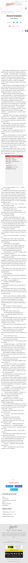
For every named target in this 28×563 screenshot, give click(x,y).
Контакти (17, 1)
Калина (4, 501)
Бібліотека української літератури (7, 11)
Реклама (22, 1)
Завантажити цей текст (14, 482)
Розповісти (18, 486)
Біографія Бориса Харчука (11, 168)
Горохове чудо (5, 498)
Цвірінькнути (14, 489)
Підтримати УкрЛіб (14, 26)
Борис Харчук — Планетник (11, 159)
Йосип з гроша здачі (6, 503)
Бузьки (3, 497)
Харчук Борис (19, 11)
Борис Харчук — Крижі (10, 158)
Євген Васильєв (17, 541)
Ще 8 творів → (5, 505)
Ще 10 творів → (9, 162)
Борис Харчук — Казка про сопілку (12, 161)
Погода (26, 1)
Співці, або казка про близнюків (9, 500)
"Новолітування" (11, 165)
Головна (8, 530)
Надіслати (9, 486)
